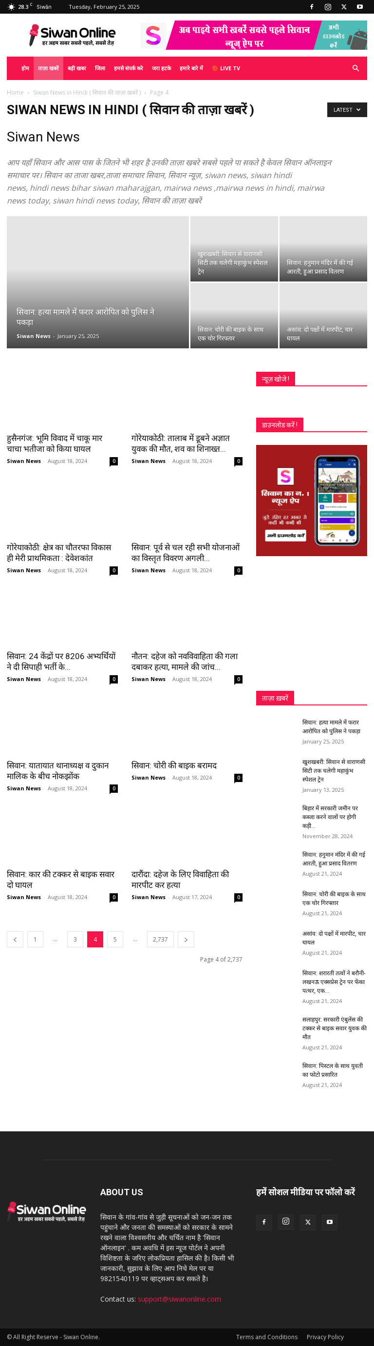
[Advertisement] (311, 623)
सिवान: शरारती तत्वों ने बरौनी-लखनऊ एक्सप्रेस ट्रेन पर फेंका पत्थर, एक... (333, 982)
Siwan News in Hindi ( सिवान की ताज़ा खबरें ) (87, 92)
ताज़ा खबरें (48, 68)
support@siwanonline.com (179, 1299)
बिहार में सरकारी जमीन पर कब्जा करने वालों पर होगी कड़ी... (330, 817)
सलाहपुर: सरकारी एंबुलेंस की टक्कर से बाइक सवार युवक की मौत (334, 1028)
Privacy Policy (325, 1337)
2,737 (160, 939)
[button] (355, 68)
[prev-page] (15, 939)
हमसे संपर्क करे (128, 68)
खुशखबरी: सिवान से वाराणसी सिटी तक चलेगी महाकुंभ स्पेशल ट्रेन (333, 771)
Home (15, 92)
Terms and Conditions (267, 1337)
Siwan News (34, 336)
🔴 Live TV (226, 68)
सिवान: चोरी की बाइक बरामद (174, 765)
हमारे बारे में (191, 68)
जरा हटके (161, 68)
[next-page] (186, 939)
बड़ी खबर (77, 68)
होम (25, 68)
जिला (100, 68)
